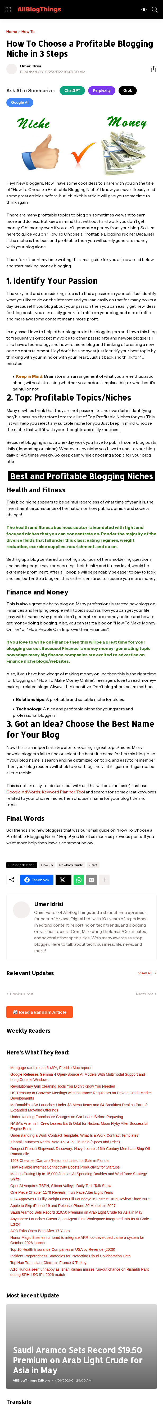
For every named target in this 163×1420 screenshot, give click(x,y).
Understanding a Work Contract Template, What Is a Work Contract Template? (74, 1135)
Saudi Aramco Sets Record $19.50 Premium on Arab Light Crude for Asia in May (76, 1212)
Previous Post (21, 994)
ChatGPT (72, 90)
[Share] (151, 69)
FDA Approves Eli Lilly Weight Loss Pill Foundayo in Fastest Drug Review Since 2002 (80, 1199)
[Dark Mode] (144, 9)
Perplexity (102, 90)
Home (11, 31)
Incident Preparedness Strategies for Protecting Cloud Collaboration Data (70, 1256)
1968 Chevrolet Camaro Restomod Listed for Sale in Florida (59, 1160)
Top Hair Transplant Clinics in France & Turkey (48, 1263)
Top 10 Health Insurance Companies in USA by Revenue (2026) (62, 1249)
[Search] (155, 9)
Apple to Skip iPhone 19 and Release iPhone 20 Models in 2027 (63, 1206)
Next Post (144, 994)
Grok (127, 90)
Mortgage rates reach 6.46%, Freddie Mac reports (51, 1068)
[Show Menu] (8, 9)
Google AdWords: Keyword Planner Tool (45, 791)
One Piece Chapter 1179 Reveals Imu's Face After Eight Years (61, 1192)
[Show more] (104, 880)
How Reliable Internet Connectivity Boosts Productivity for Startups (65, 1167)
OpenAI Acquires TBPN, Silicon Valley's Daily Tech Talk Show (60, 1186)
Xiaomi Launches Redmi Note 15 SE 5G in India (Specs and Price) (65, 1142)
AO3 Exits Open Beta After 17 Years (40, 1231)
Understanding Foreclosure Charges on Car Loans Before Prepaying (66, 1117)
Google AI (20, 102)
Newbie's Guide (71, 865)
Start (93, 865)
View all (144, 973)
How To (28, 31)
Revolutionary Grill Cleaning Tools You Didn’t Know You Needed (62, 1086)
